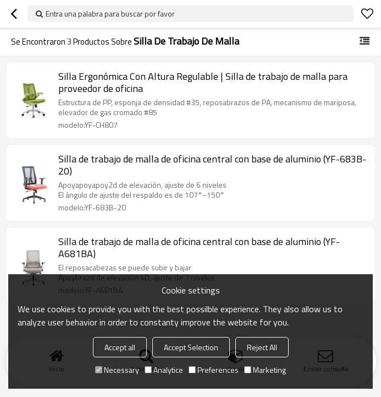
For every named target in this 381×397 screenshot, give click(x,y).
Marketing (265, 370)
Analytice (164, 370)
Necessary (117, 370)
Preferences (214, 370)
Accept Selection (191, 347)
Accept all (119, 347)
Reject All (262, 347)
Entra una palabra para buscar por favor (110, 13)
